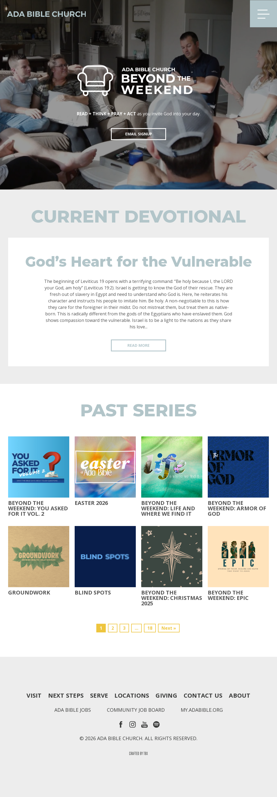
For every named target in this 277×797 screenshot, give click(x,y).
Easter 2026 (91, 503)
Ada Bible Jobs (72, 710)
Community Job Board (136, 710)
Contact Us (203, 695)
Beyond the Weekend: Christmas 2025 (171, 598)
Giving (166, 695)
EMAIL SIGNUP (138, 133)
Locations (131, 695)
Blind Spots (93, 592)
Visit (34, 695)
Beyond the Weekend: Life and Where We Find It (168, 508)
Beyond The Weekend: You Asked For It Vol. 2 (38, 508)
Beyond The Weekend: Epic (228, 595)
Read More (138, 345)
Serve (99, 695)
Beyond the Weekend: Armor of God (237, 508)
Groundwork (29, 592)
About (239, 695)
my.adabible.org (202, 710)
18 (149, 628)
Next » (168, 628)
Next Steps (66, 695)
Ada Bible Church (43, 13)
